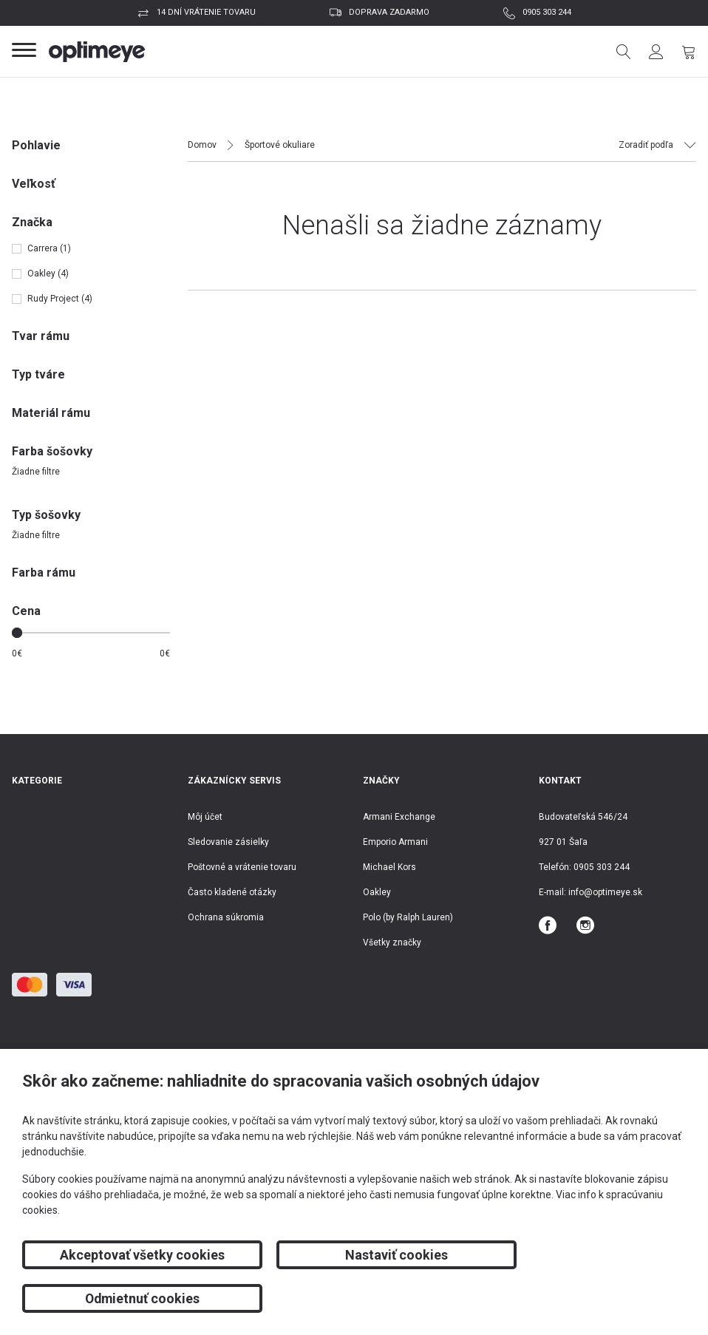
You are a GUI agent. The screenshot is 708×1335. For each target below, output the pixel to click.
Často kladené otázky (232, 892)
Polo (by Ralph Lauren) (408, 917)
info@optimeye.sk (605, 892)
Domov (202, 145)
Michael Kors (389, 867)
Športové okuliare (280, 145)
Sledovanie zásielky (228, 842)
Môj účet (205, 817)
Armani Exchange (399, 817)
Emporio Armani (395, 842)
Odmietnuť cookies (580, 1298)
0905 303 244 (547, 12)
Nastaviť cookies (353, 1298)
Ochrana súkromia (226, 917)
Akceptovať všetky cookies (127, 1298)
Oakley (377, 892)
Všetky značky (392, 942)
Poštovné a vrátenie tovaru (242, 867)
